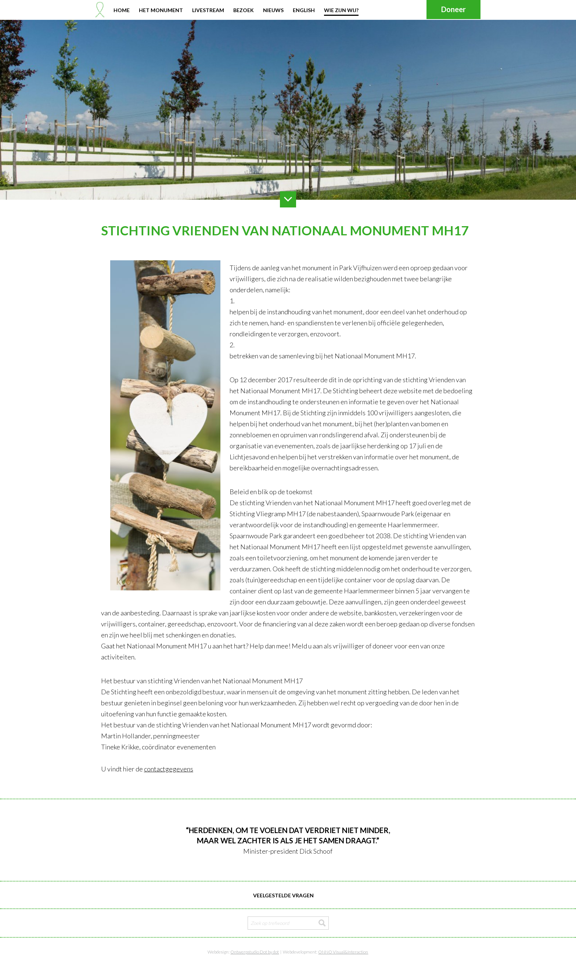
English (304, 10)
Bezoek (243, 10)
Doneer (453, 9)
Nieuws (273, 10)
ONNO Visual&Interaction (343, 952)
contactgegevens (168, 769)
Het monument (161, 10)
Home (122, 10)
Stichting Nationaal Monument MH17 (100, 9)
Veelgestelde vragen (283, 895)
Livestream (208, 10)
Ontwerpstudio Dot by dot (254, 952)
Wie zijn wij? (341, 10)
